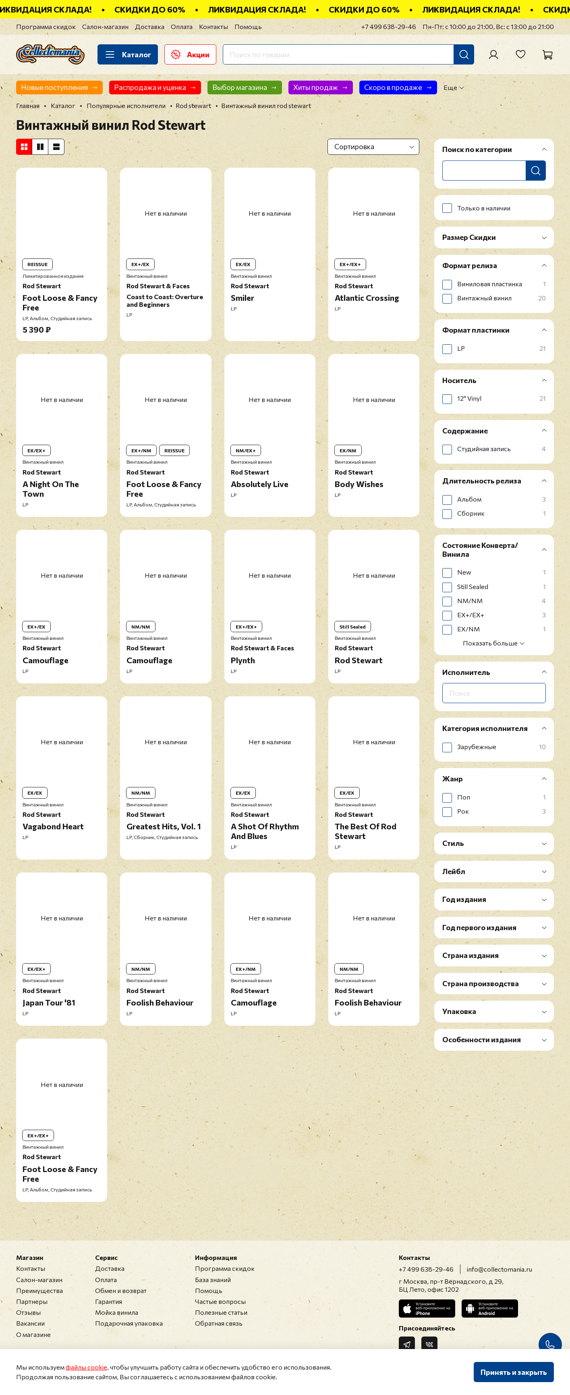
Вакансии (30, 1323)
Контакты (213, 26)
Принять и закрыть (514, 1372)
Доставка (149, 26)
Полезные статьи (221, 1312)
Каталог (127, 54)
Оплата (182, 26)
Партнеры (32, 1301)
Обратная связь (219, 1323)
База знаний (213, 1279)
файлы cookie (86, 1367)
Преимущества (39, 1290)
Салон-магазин (105, 26)
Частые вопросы (220, 1301)
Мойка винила (116, 1312)
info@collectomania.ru (499, 1269)
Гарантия (108, 1301)
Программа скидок (46, 26)
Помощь (248, 26)
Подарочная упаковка (129, 1323)
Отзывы (28, 1312)
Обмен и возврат (121, 1290)
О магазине (33, 1334)
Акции (190, 54)
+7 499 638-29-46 (388, 26)
